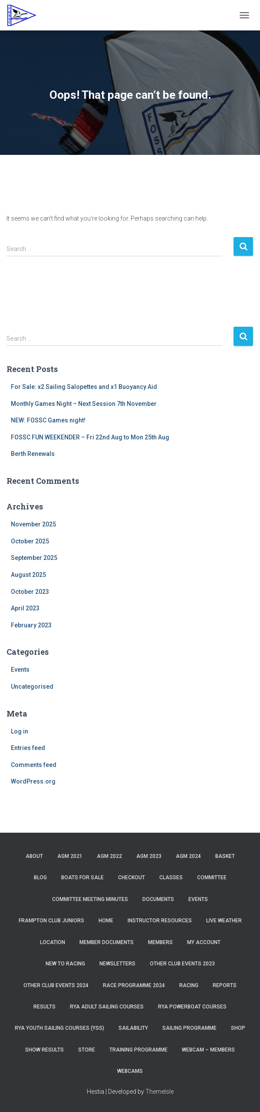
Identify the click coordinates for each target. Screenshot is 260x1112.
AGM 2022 (109, 856)
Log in (19, 731)
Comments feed (33, 764)
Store (86, 1050)
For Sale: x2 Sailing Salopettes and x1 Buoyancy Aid (84, 386)
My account (204, 942)
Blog (40, 877)
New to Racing (65, 964)
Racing (188, 985)
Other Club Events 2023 (182, 964)
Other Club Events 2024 (56, 985)
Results (44, 1007)
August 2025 (28, 574)
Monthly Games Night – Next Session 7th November (84, 403)
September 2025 (34, 557)
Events (20, 669)
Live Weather (224, 921)
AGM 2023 (148, 856)
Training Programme (138, 1050)
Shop (238, 1028)
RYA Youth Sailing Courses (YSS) (59, 1028)
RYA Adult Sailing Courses (107, 1007)
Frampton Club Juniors (51, 921)
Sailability (133, 1028)
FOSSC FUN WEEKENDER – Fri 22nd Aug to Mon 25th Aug (90, 437)
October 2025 (30, 541)
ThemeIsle (159, 1091)
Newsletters (117, 964)
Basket (225, 856)
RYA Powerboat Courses (192, 1007)
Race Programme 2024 (134, 985)
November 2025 (33, 524)
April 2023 (25, 608)
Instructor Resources (160, 921)
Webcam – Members (208, 1050)
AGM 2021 (69, 856)
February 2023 (31, 625)
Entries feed (28, 747)
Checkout (131, 877)
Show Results (44, 1050)
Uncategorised (32, 686)
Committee (212, 877)
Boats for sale (82, 877)
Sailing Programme (189, 1028)
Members (160, 942)
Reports (225, 985)
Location (52, 942)
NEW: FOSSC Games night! (48, 420)
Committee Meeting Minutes (90, 899)
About (34, 856)
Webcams (130, 1071)
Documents (158, 899)
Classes (171, 877)
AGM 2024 (188, 856)
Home (106, 921)
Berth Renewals (33, 453)
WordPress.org (33, 781)
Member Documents (106, 942)
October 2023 (30, 591)
